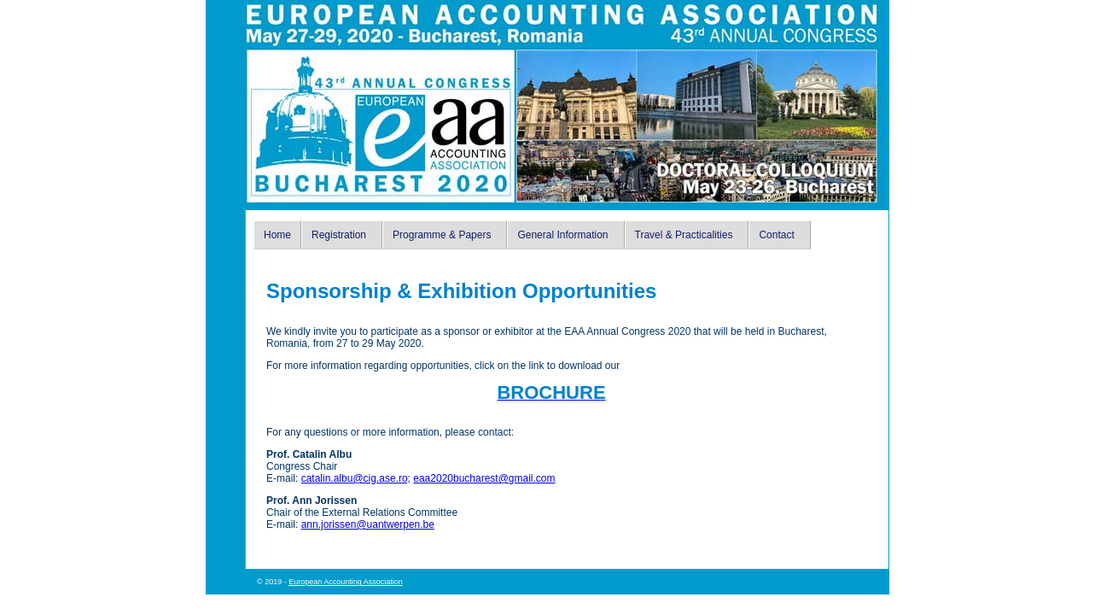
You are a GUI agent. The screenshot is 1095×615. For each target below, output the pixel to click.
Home (277, 235)
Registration (339, 235)
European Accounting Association (345, 581)
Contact (776, 235)
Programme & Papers (442, 235)
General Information (562, 235)
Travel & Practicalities (684, 235)
